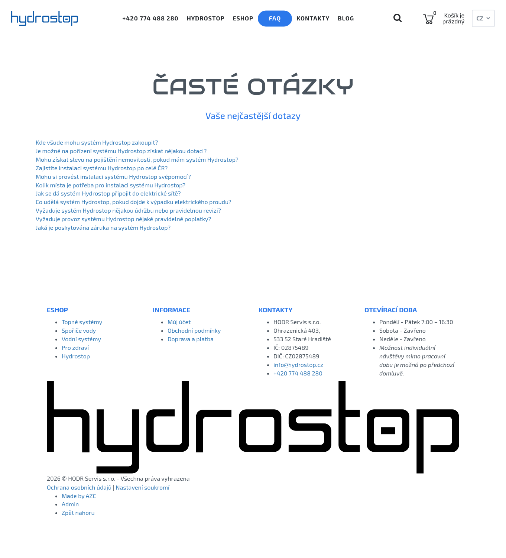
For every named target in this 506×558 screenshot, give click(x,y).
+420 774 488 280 (150, 18)
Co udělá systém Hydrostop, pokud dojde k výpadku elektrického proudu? (133, 201)
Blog (346, 18)
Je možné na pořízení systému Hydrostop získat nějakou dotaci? (121, 150)
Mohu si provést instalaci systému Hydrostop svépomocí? (113, 176)
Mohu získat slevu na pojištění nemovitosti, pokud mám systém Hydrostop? (137, 159)
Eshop (243, 18)
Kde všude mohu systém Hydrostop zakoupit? (97, 142)
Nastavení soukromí (142, 487)
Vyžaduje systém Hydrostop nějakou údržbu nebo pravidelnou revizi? (128, 210)
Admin (70, 503)
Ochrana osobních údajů (79, 487)
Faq (275, 18)
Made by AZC (79, 495)
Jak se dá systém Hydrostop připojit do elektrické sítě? (108, 193)
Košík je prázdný (453, 18)
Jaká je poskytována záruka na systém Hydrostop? (103, 227)
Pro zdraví (75, 347)
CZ (483, 18)
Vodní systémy (81, 338)
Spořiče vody (79, 330)
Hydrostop (206, 18)
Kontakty (313, 18)
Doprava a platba (191, 338)
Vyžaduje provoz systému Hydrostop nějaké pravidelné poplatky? (123, 218)
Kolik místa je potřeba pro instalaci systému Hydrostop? (110, 184)
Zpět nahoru (78, 512)
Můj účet (179, 321)
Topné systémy (82, 321)
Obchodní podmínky (194, 330)
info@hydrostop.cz (298, 364)
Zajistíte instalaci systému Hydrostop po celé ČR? (102, 167)
